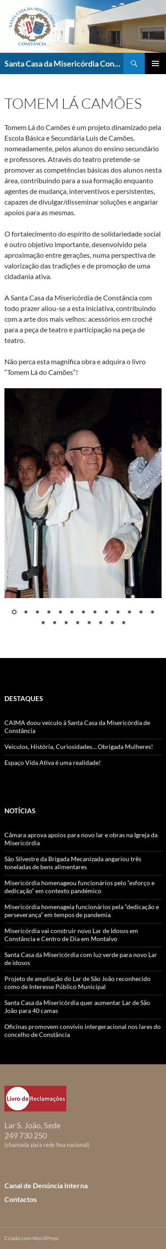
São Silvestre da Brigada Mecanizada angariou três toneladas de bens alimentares (72, 863)
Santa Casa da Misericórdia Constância (64, 63)
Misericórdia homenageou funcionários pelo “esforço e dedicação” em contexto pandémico (79, 886)
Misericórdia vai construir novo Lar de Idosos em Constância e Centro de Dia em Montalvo (71, 934)
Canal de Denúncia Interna (46, 1185)
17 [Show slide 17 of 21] (77, 623)
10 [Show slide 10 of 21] (118, 613)
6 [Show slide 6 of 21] (72, 613)
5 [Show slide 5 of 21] (60, 613)
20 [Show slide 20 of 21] (112, 623)
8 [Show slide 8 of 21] (95, 613)
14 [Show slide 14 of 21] (43, 623)
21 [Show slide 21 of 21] (123, 623)
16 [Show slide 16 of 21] (66, 623)
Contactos (20, 1199)
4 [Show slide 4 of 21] (49, 613)
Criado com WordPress (31, 1238)
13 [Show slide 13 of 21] (152, 613)
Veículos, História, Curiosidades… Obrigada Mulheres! (78, 746)
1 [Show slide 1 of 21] (14, 613)
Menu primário (155, 63)
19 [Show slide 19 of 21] (100, 623)
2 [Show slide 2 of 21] (26, 613)
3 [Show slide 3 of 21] (37, 613)
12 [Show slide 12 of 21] (141, 613)
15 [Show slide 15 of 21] (54, 623)
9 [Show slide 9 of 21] (106, 613)
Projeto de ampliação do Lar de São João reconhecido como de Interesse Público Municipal (77, 982)
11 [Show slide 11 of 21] (129, 613)
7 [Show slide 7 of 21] (83, 613)
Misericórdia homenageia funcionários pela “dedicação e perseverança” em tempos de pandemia (81, 910)
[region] (83, 512)
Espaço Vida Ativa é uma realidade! (52, 762)
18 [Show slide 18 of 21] (89, 623)
